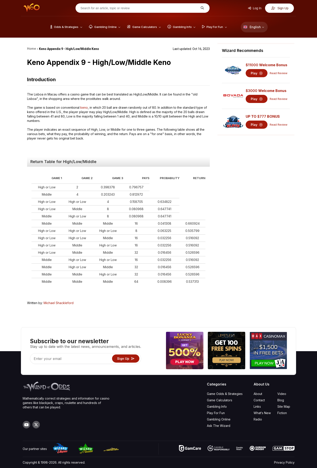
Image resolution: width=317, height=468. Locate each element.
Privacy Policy (284, 462)
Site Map (283, 406)
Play (256, 73)
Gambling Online (218, 419)
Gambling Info (217, 406)
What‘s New (262, 413)
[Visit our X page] (36, 424)
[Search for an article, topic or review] (139, 8)
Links (257, 406)
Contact (259, 400)
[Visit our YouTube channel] (26, 424)
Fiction (282, 413)
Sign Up (279, 8)
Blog (280, 400)
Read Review (279, 73)
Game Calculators (219, 400)
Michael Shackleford (59, 303)
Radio (258, 419)
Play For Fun (216, 413)
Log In (255, 8)
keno (84, 107)
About (258, 394)
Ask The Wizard (218, 426)
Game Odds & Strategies (225, 394)
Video (281, 394)
